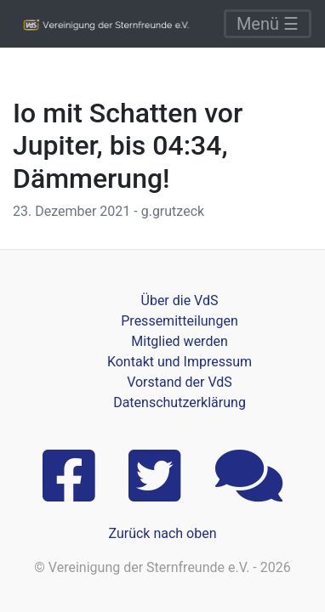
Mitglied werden (179, 341)
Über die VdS (180, 300)
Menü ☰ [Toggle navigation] (268, 24)
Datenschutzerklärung (179, 402)
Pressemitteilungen (179, 321)
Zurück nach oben (162, 533)
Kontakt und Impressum (179, 362)
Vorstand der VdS (179, 382)
